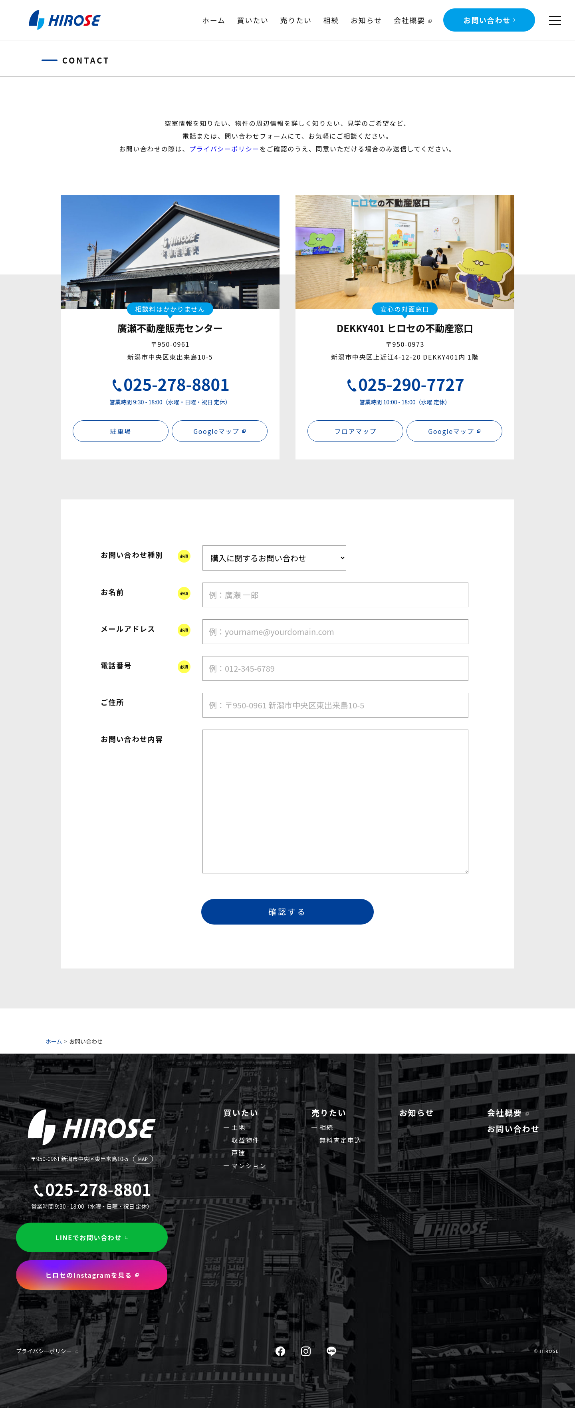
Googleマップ (216, 431)
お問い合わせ (487, 20)
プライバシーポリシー (224, 148)
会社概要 (409, 20)
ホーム (214, 20)
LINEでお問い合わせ (89, 1237)
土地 (239, 1127)
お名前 (112, 592)
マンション (249, 1165)
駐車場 (120, 431)
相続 (331, 20)
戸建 (239, 1152)
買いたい (253, 20)
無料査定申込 (340, 1140)
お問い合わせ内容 (132, 739)
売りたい (296, 20)
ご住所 (112, 702)
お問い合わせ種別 (132, 554)
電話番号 (116, 665)
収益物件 (246, 1140)
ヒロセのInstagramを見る (88, 1275)
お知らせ (366, 20)
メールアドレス (128, 628)
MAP (143, 1158)
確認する (287, 911)
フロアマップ (355, 431)
